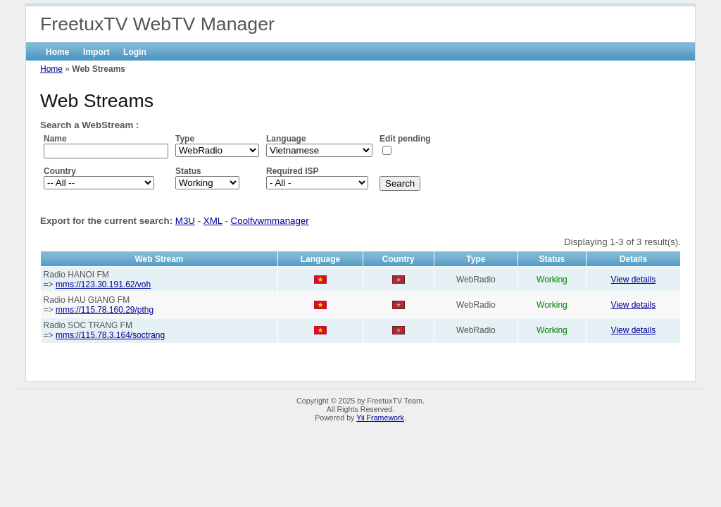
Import (96, 52)
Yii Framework (380, 417)
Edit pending (405, 139)
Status (188, 171)
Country (60, 171)
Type (184, 139)
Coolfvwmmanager (270, 220)
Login (134, 52)
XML (212, 220)
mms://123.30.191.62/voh (103, 284)
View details (633, 279)
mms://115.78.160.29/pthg (104, 310)
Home (57, 52)
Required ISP (292, 171)
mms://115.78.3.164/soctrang (110, 335)
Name (55, 139)
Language (286, 139)
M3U (185, 220)
